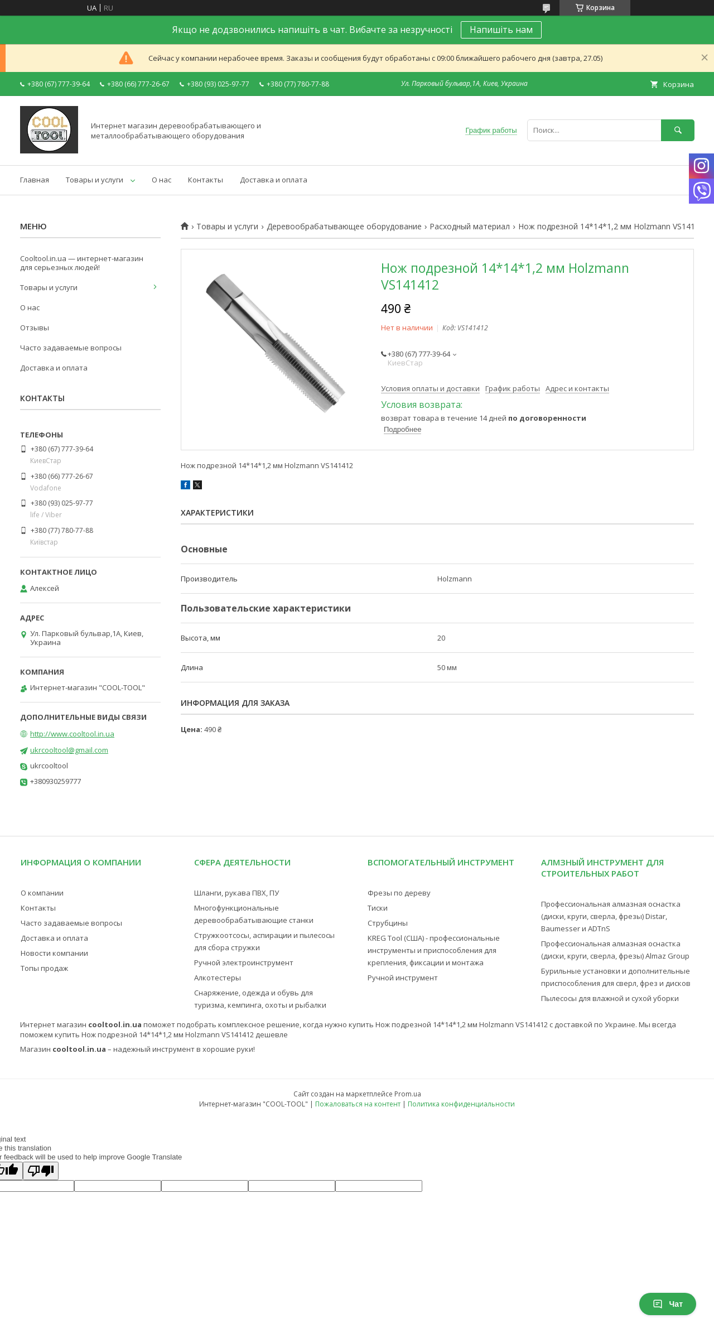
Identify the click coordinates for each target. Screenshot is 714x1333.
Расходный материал (470, 226)
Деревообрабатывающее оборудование (344, 226)
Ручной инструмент (403, 978)
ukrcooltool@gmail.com (69, 749)
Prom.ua (407, 1094)
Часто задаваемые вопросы (71, 348)
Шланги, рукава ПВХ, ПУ (236, 893)
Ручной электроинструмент (243, 962)
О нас (161, 180)
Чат (668, 1304)
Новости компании (54, 953)
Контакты (205, 180)
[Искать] (677, 130)
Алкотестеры (217, 978)
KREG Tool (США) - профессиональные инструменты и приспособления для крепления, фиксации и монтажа (434, 950)
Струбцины (388, 923)
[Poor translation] (41, 1171)
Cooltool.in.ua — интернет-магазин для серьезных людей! (81, 262)
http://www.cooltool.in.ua (72, 733)
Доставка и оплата (273, 180)
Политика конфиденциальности (461, 1104)
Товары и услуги (94, 180)
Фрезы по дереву (399, 893)
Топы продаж (44, 968)
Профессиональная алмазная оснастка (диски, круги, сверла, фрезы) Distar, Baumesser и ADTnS (611, 916)
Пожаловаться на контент (358, 1104)
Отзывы (34, 328)
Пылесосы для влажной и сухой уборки (610, 998)
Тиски (378, 908)
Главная (34, 180)
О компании (42, 893)
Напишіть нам (501, 29)
